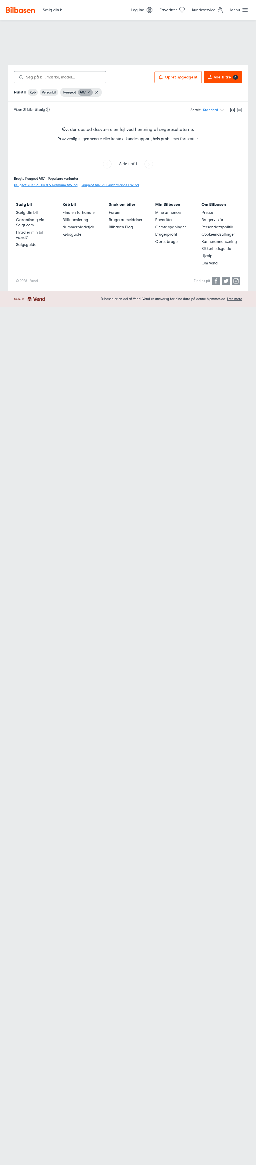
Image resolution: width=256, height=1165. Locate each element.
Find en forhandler (79, 212)
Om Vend (210, 263)
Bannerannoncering (219, 241)
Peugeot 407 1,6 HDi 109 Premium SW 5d (46, 185)
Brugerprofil (166, 234)
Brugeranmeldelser (125, 220)
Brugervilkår (213, 220)
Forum (114, 212)
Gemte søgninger (170, 227)
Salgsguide (26, 244)
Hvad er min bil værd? (29, 235)
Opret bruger (167, 241)
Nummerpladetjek (78, 227)
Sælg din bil (27, 212)
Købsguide (71, 234)
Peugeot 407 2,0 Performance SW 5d (110, 185)
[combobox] (60, 77)
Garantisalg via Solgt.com (30, 222)
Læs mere (234, 299)
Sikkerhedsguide (216, 248)
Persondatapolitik (217, 227)
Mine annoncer (168, 212)
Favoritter (164, 220)
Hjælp (207, 256)
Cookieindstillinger (218, 234)
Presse (207, 212)
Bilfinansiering (75, 220)
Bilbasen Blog (121, 227)
